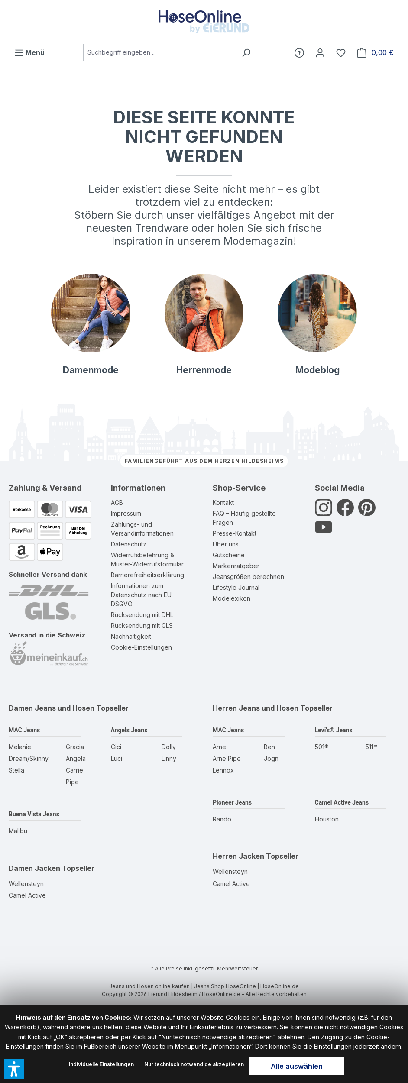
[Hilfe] (299, 52)
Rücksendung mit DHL (142, 614)
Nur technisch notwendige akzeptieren (194, 1064)
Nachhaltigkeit (131, 636)
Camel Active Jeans (342, 802)
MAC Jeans (24, 730)
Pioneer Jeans (232, 802)
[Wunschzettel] (340, 52)
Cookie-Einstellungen (141, 647)
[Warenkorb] (375, 52)
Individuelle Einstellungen (101, 1064)
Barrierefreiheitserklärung (147, 575)
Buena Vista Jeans (34, 814)
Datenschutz (128, 544)
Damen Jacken (34, 868)
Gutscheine (229, 555)
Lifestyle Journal (236, 587)
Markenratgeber (236, 565)
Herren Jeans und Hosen (255, 708)
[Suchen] (246, 52)
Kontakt (223, 502)
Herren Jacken (238, 856)
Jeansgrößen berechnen (248, 576)
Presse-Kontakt (234, 533)
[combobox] (159, 52)
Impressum (126, 513)
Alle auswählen (297, 1066)
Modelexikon (231, 598)
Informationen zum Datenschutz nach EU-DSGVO (142, 595)
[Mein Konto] (320, 52)
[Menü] (29, 52)
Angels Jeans (129, 730)
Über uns (226, 544)
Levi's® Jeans (334, 730)
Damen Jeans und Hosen (51, 708)
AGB (117, 502)
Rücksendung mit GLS (142, 625)
